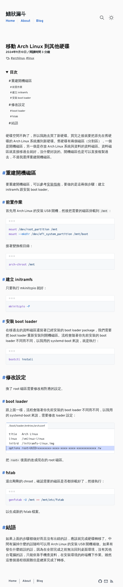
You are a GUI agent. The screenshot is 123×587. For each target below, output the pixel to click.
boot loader (17, 111)
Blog (39, 21)
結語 (13, 123)
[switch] (111, 17)
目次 (13, 72)
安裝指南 (53, 185)
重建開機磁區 (20, 81)
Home (10, 21)
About (25, 21)
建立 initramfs (19, 92)
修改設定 (17, 105)
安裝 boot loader (20, 98)
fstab (14, 116)
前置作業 (16, 87)
